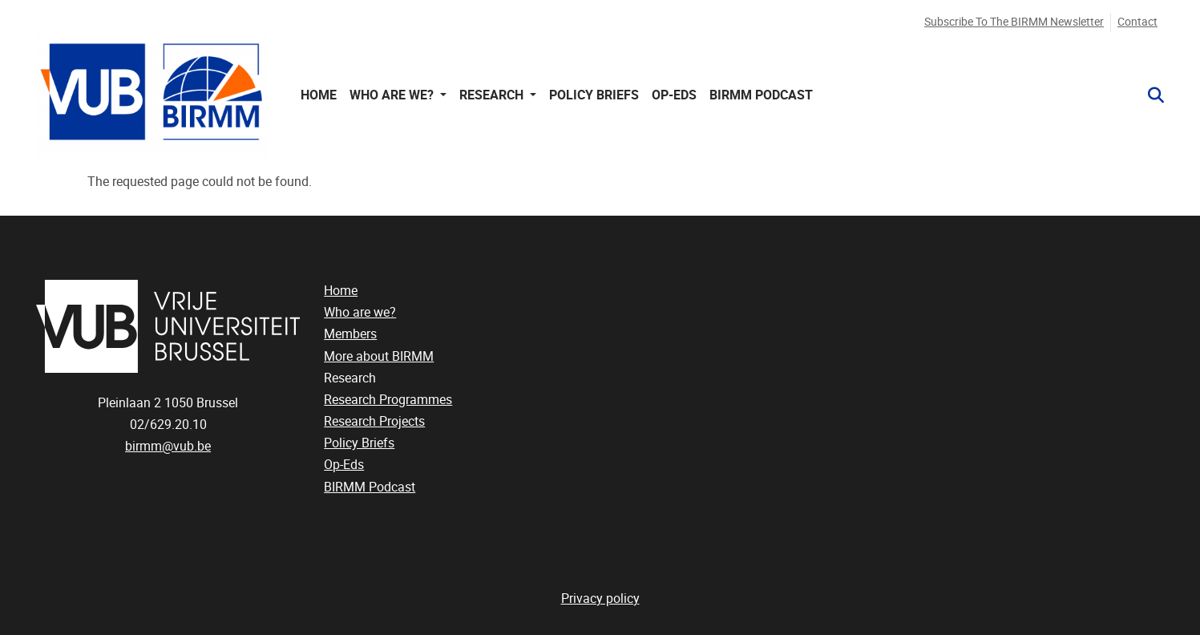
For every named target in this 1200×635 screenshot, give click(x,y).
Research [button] (493, 95)
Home (319, 95)
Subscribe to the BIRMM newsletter (1014, 22)
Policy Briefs (594, 95)
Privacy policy (600, 598)
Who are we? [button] (393, 95)
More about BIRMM (379, 356)
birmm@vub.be (168, 446)
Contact (1137, 22)
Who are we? (360, 312)
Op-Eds (674, 95)
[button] (1149, 95)
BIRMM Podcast (761, 95)
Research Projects (374, 421)
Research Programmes (388, 399)
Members (350, 334)
